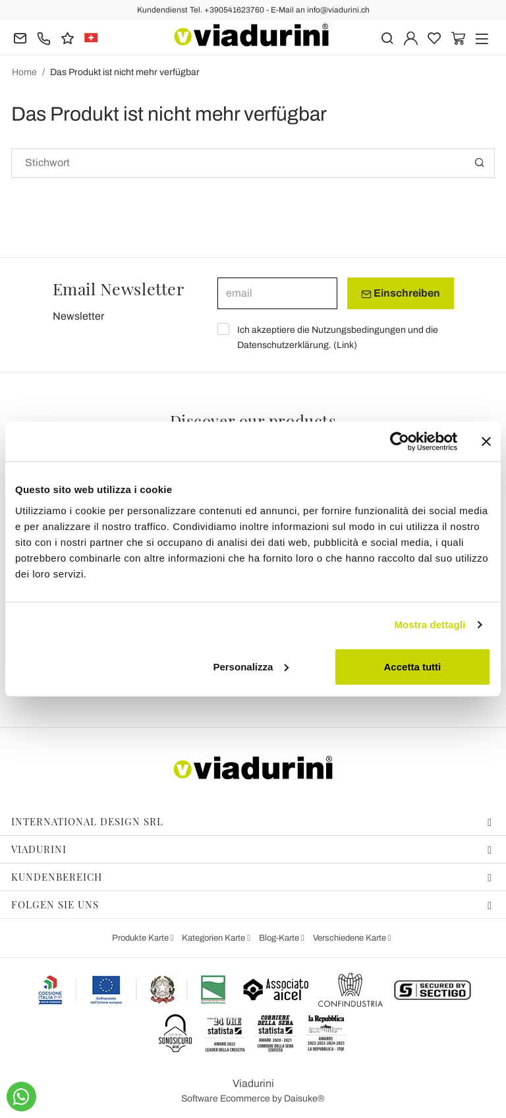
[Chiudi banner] (486, 441)
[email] (277, 293)
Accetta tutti (412, 666)
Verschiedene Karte (350, 938)
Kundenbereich (251, 876)
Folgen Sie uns (251, 904)
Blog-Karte (280, 938)
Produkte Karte (141, 938)
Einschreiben (400, 293)
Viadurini (251, 849)
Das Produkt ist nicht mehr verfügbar (125, 72)
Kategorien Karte (214, 938)
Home (24, 72)
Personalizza (251, 666)
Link (345, 345)
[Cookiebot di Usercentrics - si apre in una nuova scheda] (399, 442)
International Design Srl (251, 821)
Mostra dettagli (429, 624)
